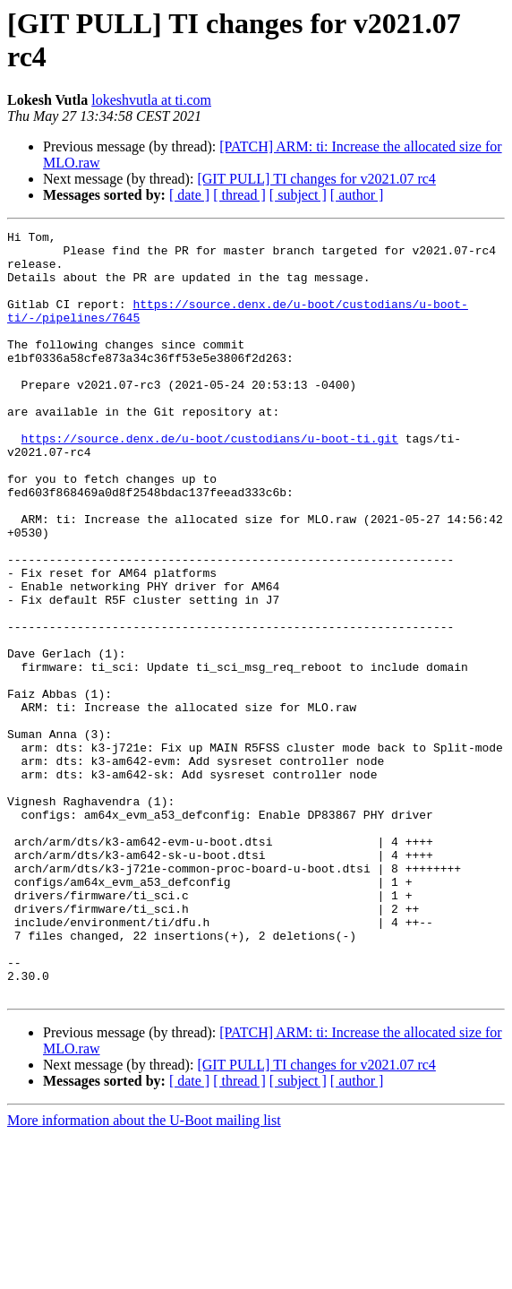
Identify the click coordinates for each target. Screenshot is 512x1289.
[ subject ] (298, 194)
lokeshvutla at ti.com (151, 99)
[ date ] (189, 194)
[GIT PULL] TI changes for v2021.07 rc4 (316, 178)
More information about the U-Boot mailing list (144, 1273)
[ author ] (357, 194)
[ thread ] (239, 194)
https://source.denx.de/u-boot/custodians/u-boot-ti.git (209, 481)
